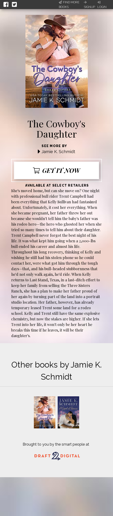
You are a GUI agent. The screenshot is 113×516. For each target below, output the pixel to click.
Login (101, 5)
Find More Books (69, 4)
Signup (89, 5)
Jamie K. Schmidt (58, 151)
